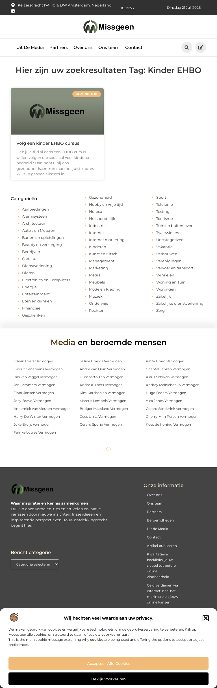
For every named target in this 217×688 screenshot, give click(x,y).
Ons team (109, 47)
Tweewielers (167, 232)
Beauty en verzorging (42, 244)
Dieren (28, 273)
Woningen (166, 289)
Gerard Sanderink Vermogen (170, 408)
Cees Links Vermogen (98, 416)
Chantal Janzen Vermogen (168, 369)
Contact (133, 47)
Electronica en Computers (46, 280)
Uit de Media (157, 529)
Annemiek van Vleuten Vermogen (42, 408)
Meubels (97, 282)
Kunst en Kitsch (103, 254)
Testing (163, 211)
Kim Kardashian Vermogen (102, 393)
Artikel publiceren (162, 546)
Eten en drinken (37, 301)
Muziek (96, 296)
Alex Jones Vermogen (164, 401)
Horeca (95, 211)
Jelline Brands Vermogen (101, 361)
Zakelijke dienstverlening (179, 303)
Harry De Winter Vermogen (37, 416)
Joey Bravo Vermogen (32, 401)
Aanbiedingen (35, 209)
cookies (96, 639)
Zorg (160, 310)
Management (101, 261)
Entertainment (36, 294)
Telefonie (164, 204)
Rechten (97, 310)
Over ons (83, 47)
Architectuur (33, 223)
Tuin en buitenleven (175, 225)
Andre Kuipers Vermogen (101, 385)
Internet (96, 232)
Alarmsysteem (35, 216)
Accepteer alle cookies (108, 663)
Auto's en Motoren (38, 230)
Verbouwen (166, 254)
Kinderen (97, 247)
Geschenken (33, 315)
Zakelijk (163, 296)
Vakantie (164, 247)
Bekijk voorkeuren (108, 679)
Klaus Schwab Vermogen (167, 377)
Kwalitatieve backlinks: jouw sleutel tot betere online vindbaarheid (161, 565)
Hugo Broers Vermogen (166, 393)
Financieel (32, 308)
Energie (29, 287)
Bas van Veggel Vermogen (36, 377)
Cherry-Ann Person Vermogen (172, 416)
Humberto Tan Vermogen (101, 377)
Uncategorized (170, 239)
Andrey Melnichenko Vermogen (172, 385)
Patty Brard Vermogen (165, 361)
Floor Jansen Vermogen (34, 393)
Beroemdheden (160, 520)
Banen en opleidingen (43, 237)
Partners (58, 47)
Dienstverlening (37, 265)
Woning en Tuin (171, 282)
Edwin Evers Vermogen (33, 361)
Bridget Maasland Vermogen (104, 408)
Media (95, 275)
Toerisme (164, 218)
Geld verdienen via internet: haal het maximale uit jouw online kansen (162, 593)
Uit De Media (30, 47)
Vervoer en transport (174, 268)
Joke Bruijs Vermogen (32, 424)
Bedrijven (31, 251)
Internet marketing (107, 239)
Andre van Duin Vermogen (102, 369)
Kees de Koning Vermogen (168, 424)
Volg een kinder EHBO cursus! (48, 143)
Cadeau (29, 258)
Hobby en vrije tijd (106, 204)
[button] (206, 618)
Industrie (97, 225)
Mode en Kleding (105, 289)
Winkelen (165, 275)
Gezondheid (100, 197)
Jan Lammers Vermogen (34, 385)
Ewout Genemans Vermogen (38, 369)
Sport (161, 197)
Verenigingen (169, 261)
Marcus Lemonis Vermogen (103, 401)
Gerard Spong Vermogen (101, 424)
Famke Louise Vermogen (35, 432)
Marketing (98, 268)
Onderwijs (98, 303)
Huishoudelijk (102, 218)
